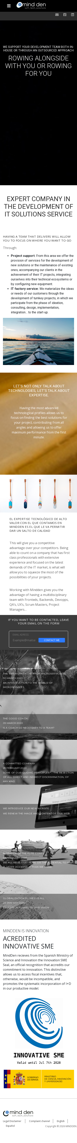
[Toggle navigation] (9, 4)
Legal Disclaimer (12, 1121)
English (61, 1121)
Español (10, 1125)
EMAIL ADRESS (21, 634)
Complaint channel (39, 1121)
